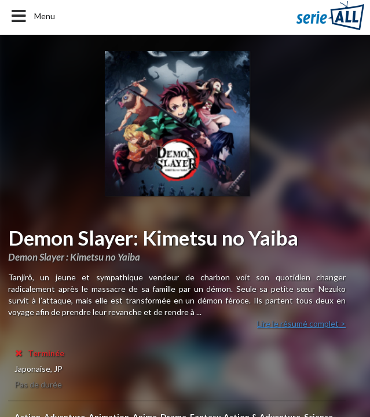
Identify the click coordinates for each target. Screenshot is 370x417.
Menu (32, 16)
